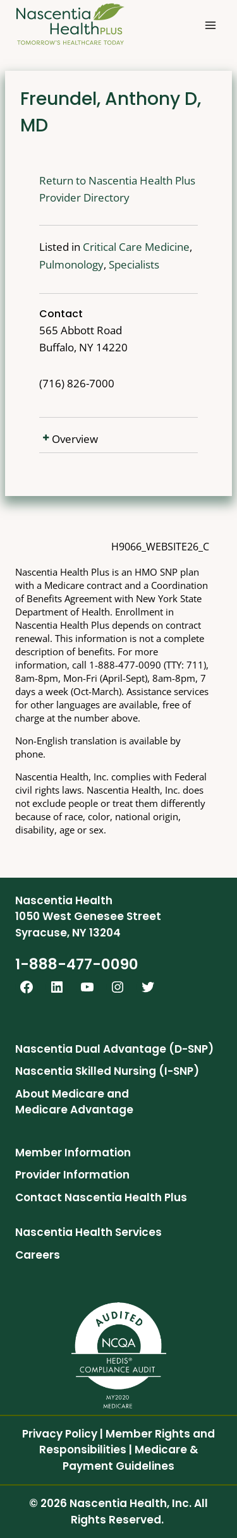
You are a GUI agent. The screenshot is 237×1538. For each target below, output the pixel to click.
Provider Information (72, 1174)
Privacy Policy (59, 1433)
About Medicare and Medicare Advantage (74, 1102)
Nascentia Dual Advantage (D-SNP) (114, 1049)
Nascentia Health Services (88, 1232)
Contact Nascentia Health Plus (101, 1197)
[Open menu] (210, 25)
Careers (37, 1254)
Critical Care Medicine (136, 246)
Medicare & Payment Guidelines (130, 1458)
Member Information (73, 1152)
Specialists (134, 264)
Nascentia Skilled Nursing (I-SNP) (107, 1071)
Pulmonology (71, 264)
